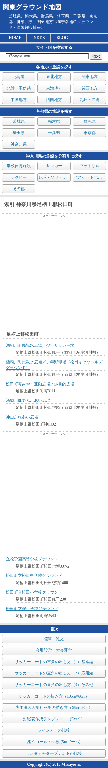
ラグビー (19, 177)
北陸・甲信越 (19, 88)
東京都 (90, 133)
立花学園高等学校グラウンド (32, 559)
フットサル (89, 166)
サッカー (54, 166)
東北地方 (54, 76)
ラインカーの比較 (54, 730)
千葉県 (54, 133)
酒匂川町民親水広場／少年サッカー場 (40, 345)
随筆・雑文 (54, 639)
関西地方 (90, 88)
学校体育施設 (19, 166)
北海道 (19, 76)
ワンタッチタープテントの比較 (54, 753)
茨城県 (19, 121)
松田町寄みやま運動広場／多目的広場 (40, 384)
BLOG (62, 38)
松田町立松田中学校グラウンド (34, 575)
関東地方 (90, 76)
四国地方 (54, 100)
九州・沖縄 (89, 100)
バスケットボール (90, 177)
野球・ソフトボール (54, 177)
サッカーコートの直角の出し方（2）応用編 (54, 673)
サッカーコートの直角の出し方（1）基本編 (54, 662)
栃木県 (54, 121)
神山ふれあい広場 (22, 417)
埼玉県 (19, 133)
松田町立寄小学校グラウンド (32, 609)
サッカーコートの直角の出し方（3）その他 (54, 685)
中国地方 (19, 100)
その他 (19, 189)
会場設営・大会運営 (54, 650)
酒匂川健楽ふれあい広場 (28, 400)
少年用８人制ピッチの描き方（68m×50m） (53, 707)
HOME (15, 38)
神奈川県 (19, 144)
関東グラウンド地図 (32, 7)
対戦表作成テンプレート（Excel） (54, 719)
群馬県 (90, 121)
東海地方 (54, 88)
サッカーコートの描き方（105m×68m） (54, 696)
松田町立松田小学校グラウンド (34, 592)
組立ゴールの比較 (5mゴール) (54, 742)
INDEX (38, 38)
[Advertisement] (54, 272)
